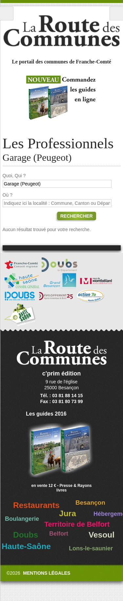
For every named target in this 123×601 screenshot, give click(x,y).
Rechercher (76, 216)
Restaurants (36, 505)
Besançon (90, 502)
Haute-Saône (26, 546)
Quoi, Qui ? (14, 175)
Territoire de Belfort (77, 524)
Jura (67, 513)
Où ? (7, 195)
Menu (6, 13)
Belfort (58, 533)
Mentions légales (46, 573)
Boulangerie (22, 519)
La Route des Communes (61, 31)
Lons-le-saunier (91, 548)
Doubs (25, 534)
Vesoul (101, 534)
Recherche (116, 13)
